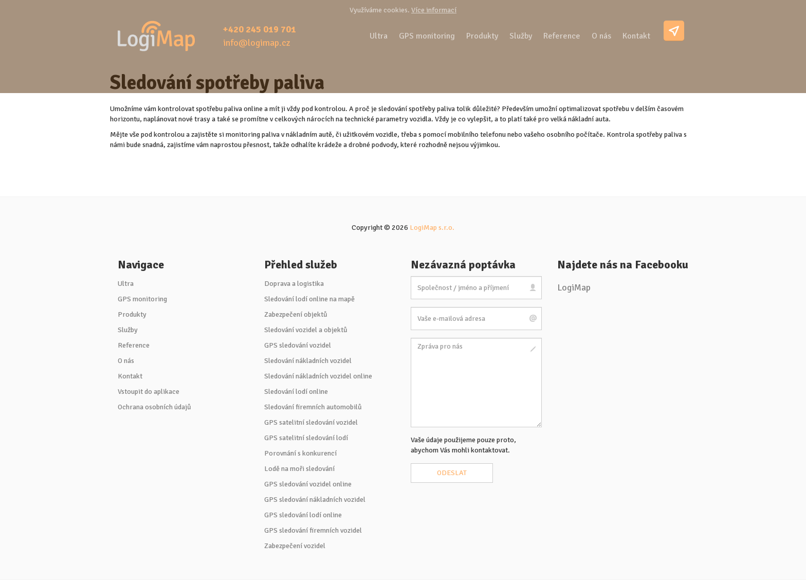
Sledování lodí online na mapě (309, 299)
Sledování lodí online (296, 391)
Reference (561, 36)
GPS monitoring (427, 36)
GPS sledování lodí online (303, 515)
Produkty (482, 36)
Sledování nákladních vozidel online (318, 376)
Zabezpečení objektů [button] (295, 314)
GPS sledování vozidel (297, 345)
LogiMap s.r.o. (432, 227)
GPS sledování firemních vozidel (313, 530)
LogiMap (574, 287)
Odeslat (452, 472)
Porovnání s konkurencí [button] (300, 453)
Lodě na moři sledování (299, 468)
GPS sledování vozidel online (308, 484)
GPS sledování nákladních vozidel (314, 499)
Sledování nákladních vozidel (308, 360)
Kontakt (636, 36)
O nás (601, 36)
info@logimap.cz (256, 42)
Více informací (433, 10)
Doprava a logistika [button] (294, 283)
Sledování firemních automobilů (313, 407)
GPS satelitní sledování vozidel (311, 422)
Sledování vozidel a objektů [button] (305, 329)
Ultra (379, 36)
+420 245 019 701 (259, 29)
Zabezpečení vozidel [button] (294, 545)
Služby (520, 36)
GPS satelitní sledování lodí (306, 437)
